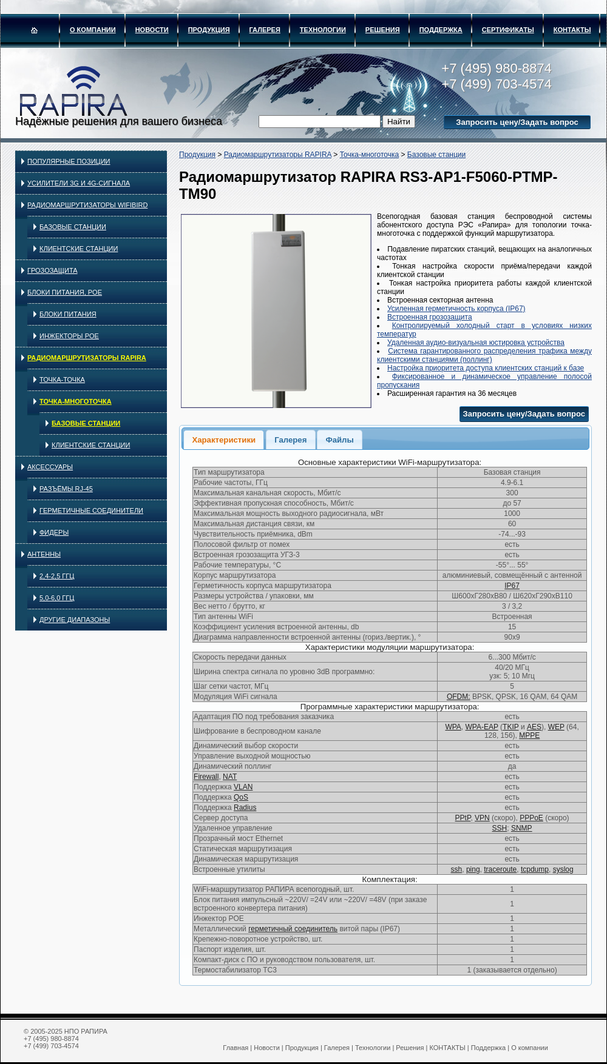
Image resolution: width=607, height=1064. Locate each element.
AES (534, 727)
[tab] (223, 439)
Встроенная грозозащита (429, 317)
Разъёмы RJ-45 (66, 488)
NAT (230, 776)
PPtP (463, 818)
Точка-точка (62, 379)
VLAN (243, 787)
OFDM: (458, 696)
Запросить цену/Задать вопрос (517, 122)
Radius (245, 807)
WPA (453, 727)
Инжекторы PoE (69, 336)
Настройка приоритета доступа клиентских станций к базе (485, 368)
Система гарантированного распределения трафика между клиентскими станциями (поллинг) (484, 355)
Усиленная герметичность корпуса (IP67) (456, 308)
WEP (556, 727)
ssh (457, 869)
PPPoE (531, 818)
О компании (93, 29)
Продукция (209, 29)
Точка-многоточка (75, 401)
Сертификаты (508, 29)
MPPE (529, 735)
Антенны (44, 554)
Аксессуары (50, 466)
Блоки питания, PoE (64, 292)
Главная (235, 1047)
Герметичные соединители (91, 510)
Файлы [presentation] (339, 439)
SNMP (521, 828)
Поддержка (441, 29)
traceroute (500, 869)
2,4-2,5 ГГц (56, 576)
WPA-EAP (482, 727)
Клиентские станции (78, 248)
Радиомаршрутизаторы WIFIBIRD (87, 205)
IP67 (512, 585)
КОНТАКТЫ (572, 29)
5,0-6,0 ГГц (56, 597)
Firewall (206, 776)
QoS (241, 797)
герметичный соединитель (292, 929)
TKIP (510, 727)
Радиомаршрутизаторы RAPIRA (86, 357)
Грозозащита (52, 270)
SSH (499, 828)
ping (473, 869)
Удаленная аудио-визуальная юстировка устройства (476, 342)
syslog (563, 869)
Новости (152, 29)
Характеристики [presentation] (224, 439)
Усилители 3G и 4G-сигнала (78, 183)
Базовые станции (72, 226)
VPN (482, 818)
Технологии (323, 29)
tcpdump (535, 869)
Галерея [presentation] (290, 439)
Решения (382, 29)
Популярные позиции (68, 161)
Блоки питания (68, 314)
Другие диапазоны (74, 619)
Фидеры (54, 532)
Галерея (264, 29)
